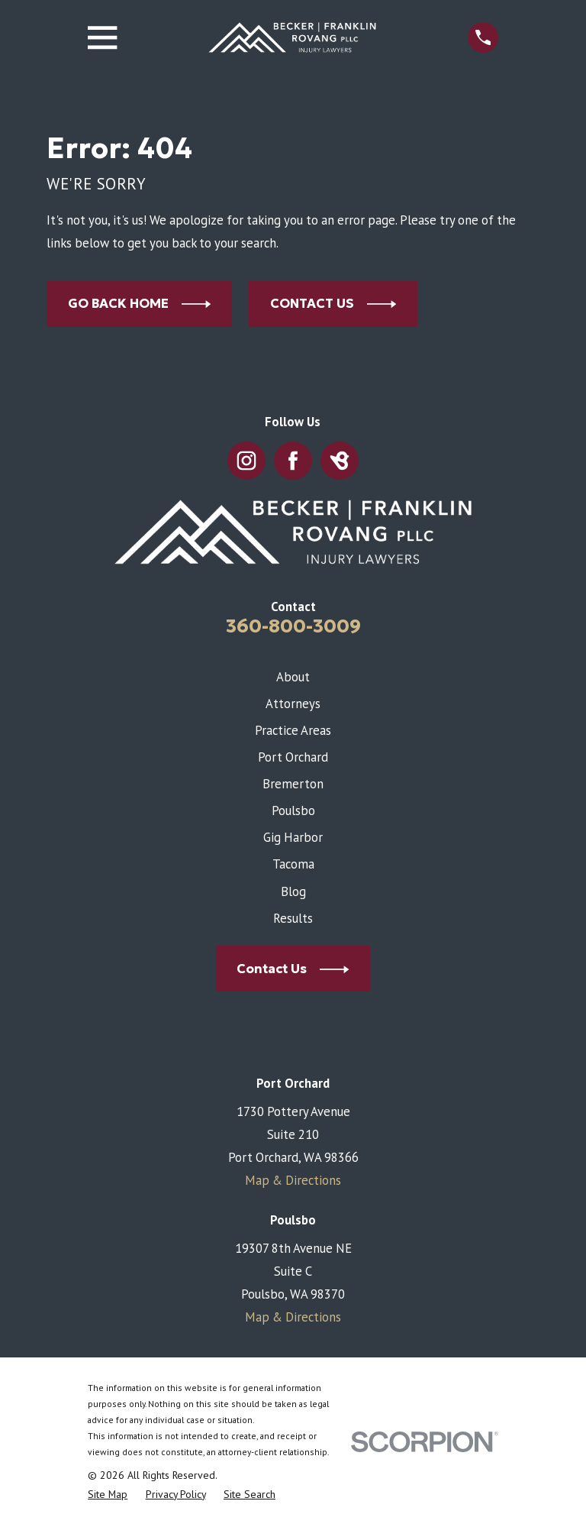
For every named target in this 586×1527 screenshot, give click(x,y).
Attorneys (293, 703)
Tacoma (293, 864)
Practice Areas (293, 730)
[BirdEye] (339, 461)
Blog (293, 891)
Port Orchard (293, 757)
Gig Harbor (293, 837)
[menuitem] (107, 1494)
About (293, 676)
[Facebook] (292, 461)
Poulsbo (293, 810)
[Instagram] (246, 461)
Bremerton (293, 783)
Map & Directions (293, 1180)
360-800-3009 (293, 626)
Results (293, 918)
